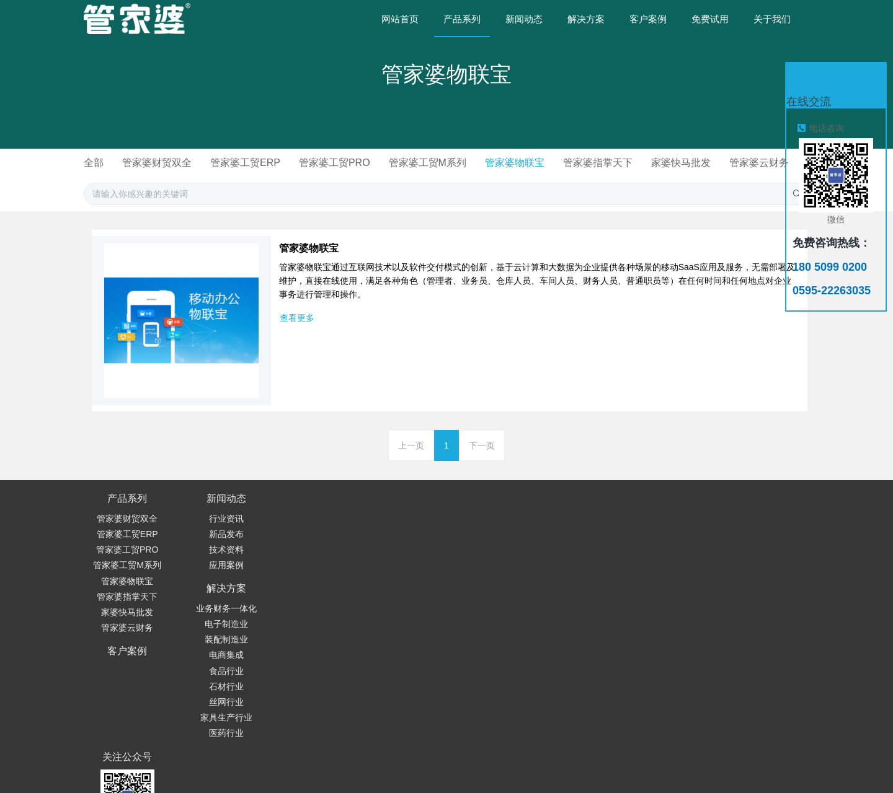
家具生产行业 (301, 643)
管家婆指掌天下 (648, 162)
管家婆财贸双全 (195, 162)
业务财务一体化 (301, 534)
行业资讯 (214, 534)
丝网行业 (301, 628)
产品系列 (127, 514)
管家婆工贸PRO (378, 162)
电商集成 (301, 580)
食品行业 (301, 597)
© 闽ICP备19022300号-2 (615, 740)
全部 (130, 162)
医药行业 (301, 659)
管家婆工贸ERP (286, 162)
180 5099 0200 (573, 538)
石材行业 (301, 612)
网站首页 (400, 19)
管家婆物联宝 (563, 162)
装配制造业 (301, 565)
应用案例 (214, 580)
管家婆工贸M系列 (473, 162)
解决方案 (301, 514)
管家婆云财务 (446, 178)
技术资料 (214, 565)
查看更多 (297, 333)
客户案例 (388, 514)
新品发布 (214, 549)
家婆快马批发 (734, 162)
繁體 (615, 763)
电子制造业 (301, 549)
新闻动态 (214, 514)
